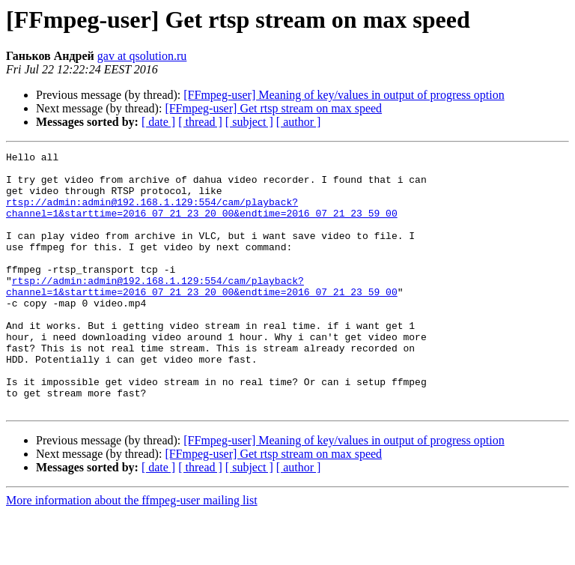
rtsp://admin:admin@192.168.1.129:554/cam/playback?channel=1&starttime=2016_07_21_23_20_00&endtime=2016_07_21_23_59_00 (202, 219)
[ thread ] (200, 121)
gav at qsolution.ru (142, 55)
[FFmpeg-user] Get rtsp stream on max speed (273, 108)
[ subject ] (249, 121)
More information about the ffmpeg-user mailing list (132, 552)
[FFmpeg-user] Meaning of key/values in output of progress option (343, 94)
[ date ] (158, 121)
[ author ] (298, 121)
